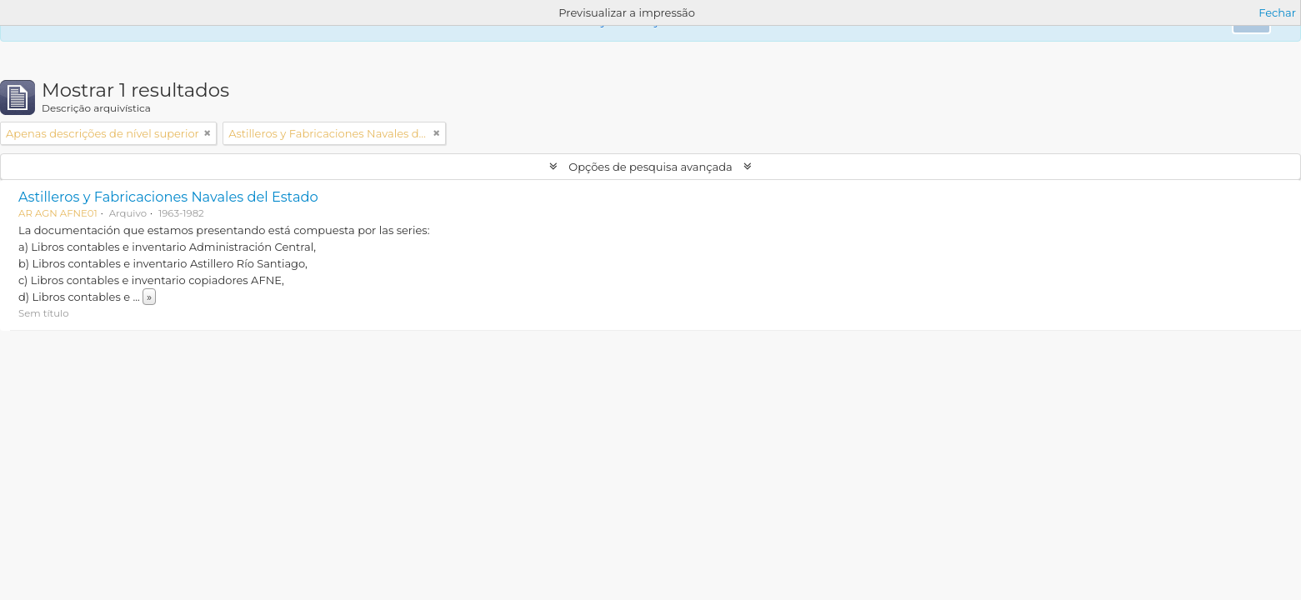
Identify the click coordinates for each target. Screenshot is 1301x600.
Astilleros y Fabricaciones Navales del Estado (168, 196)
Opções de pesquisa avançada (650, 166)
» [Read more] (149, 296)
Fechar (1277, 12)
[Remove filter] (207, 133)
